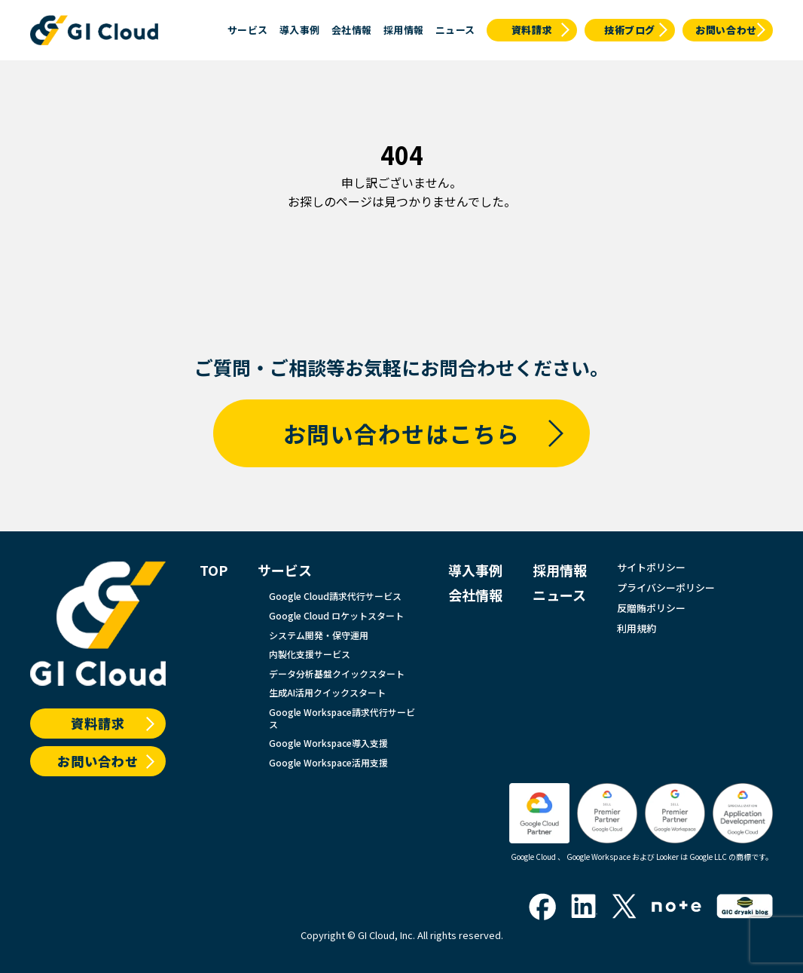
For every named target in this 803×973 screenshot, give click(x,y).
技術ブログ (629, 30)
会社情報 (351, 30)
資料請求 (532, 30)
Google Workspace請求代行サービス (342, 718)
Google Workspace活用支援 (328, 763)
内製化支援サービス (309, 654)
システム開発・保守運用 (318, 635)
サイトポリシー (651, 567)
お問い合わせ (726, 30)
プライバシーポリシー (666, 588)
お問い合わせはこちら (402, 433)
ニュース (455, 30)
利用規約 (636, 629)
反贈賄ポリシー (651, 608)
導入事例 (299, 30)
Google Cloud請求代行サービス (335, 596)
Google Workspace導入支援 (328, 743)
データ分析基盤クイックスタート (337, 674)
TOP (213, 570)
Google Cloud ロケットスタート (336, 616)
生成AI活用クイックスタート (327, 693)
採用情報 (403, 30)
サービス (247, 30)
